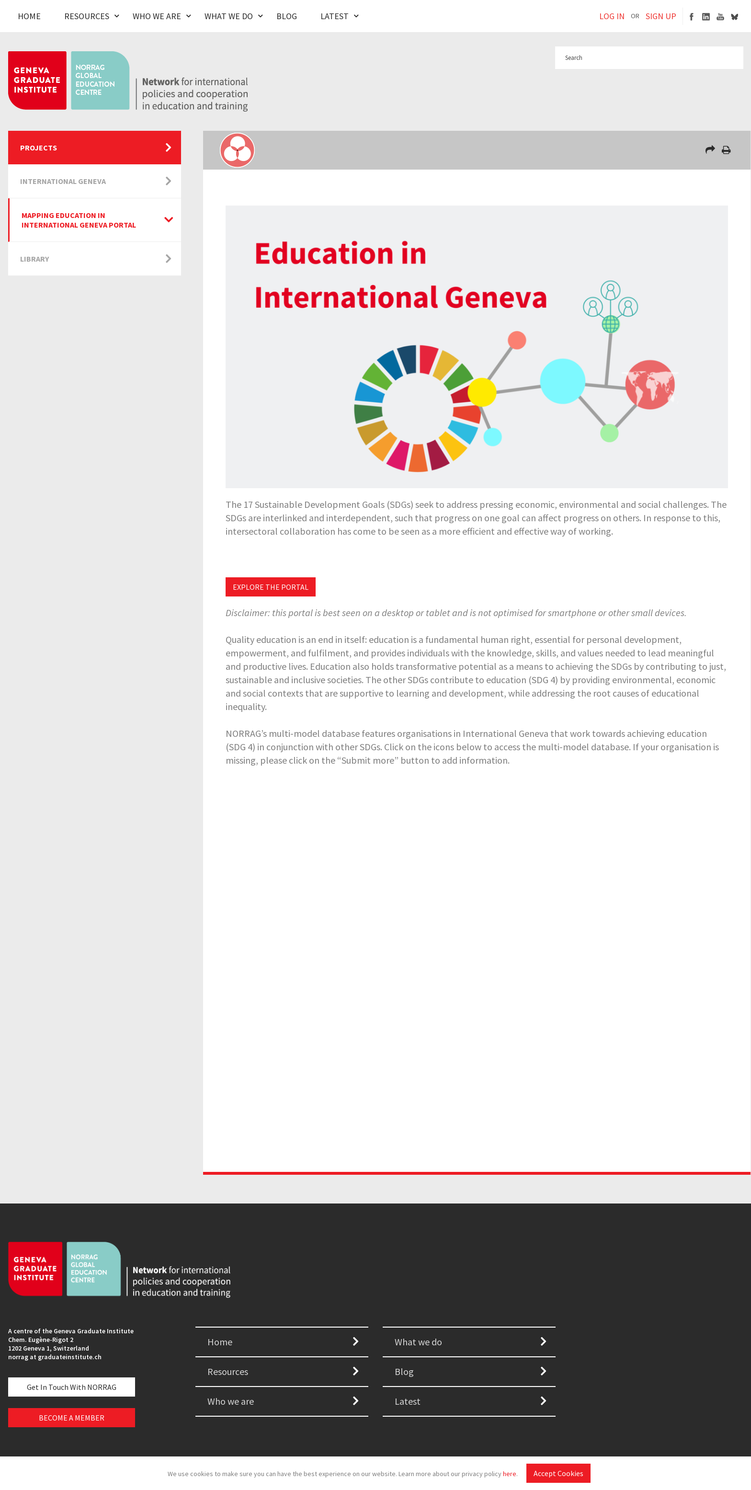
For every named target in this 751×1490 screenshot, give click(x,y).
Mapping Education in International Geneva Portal (79, 219)
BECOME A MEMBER (71, 1417)
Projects (38, 147)
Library (34, 259)
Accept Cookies (558, 1473)
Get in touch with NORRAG (71, 1387)
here (509, 1473)
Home (29, 16)
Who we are (230, 1401)
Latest (334, 16)
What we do (418, 1342)
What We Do (229, 16)
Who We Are (157, 16)
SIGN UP (661, 16)
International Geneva (63, 181)
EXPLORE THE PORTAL (270, 587)
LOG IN (612, 16)
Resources (86, 16)
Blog (286, 16)
